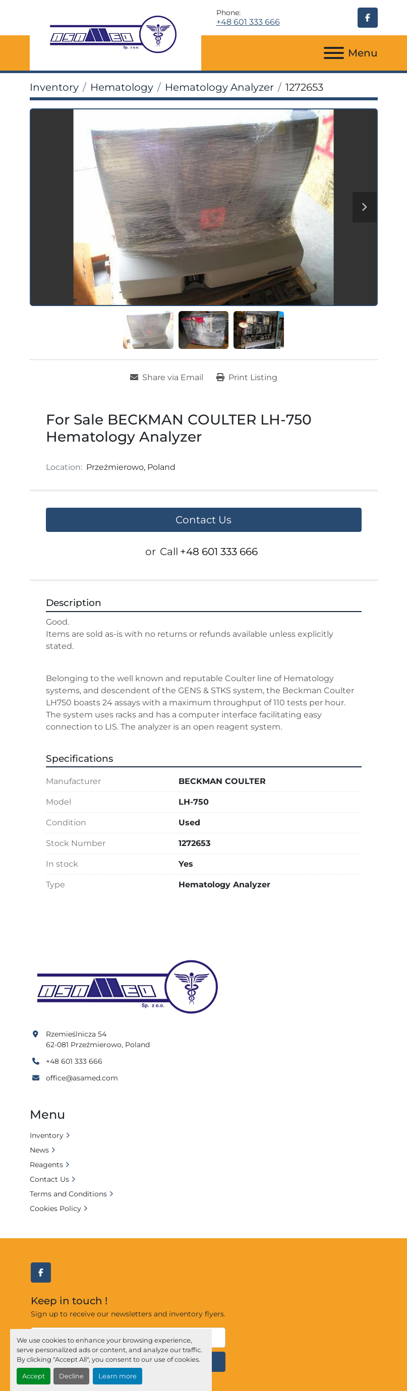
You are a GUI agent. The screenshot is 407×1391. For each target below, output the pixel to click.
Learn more (117, 1376)
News (39, 1150)
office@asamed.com (82, 1077)
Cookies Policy (55, 1208)
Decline (71, 1376)
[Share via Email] (167, 377)
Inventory (47, 1135)
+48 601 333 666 (248, 22)
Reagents (46, 1164)
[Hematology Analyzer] (219, 87)
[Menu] (334, 53)
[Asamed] (130, 987)
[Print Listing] (247, 377)
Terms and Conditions (68, 1193)
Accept (33, 1376)
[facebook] (368, 18)
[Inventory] (54, 87)
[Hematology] (121, 87)
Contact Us (203, 520)
